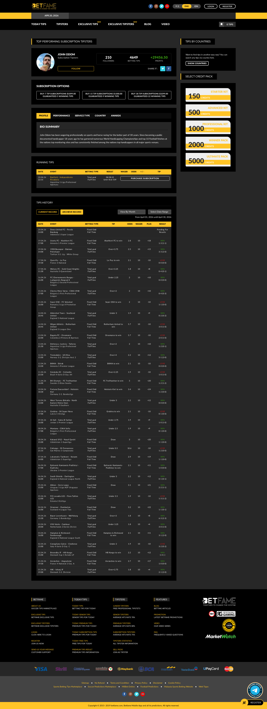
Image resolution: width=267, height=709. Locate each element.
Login (211, 6)
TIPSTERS (62, 24)
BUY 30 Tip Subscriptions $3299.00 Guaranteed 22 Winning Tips (149, 95)
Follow (76, 69)
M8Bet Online (128, 686)
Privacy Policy (141, 683)
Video (165, 24)
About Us (36, 606)
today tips (77, 606)
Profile (43, 116)
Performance (61, 116)
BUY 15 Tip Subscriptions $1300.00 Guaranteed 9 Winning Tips (103, 95)
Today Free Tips (80, 641)
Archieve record (71, 212)
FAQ (156, 632)
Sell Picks (118, 650)
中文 (177, 6)
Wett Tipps (203, 686)
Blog (147, 24)
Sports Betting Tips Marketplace (67, 686)
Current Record (47, 212)
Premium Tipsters (122, 623)
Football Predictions (149, 686)
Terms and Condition (119, 683)
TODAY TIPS (38, 24)
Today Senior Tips (81, 615)
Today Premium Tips (82, 623)
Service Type (82, 116)
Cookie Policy (174, 683)
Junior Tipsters (121, 606)
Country (100, 116)
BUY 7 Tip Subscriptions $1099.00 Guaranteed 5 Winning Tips (58, 95)
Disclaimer (157, 683)
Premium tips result (82, 650)
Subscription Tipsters (124, 632)
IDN (196, 6)
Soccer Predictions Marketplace (102, 686)
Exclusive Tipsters (122, 23)
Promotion (160, 615)
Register (227, 6)
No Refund (100, 683)
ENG (187, 6)
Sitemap (85, 683)
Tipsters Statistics (122, 641)
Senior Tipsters (121, 615)
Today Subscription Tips (84, 632)
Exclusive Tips (89, 23)
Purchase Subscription (145, 178)
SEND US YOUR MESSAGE (42, 650)
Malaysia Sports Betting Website (178, 686)
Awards (116, 116)
